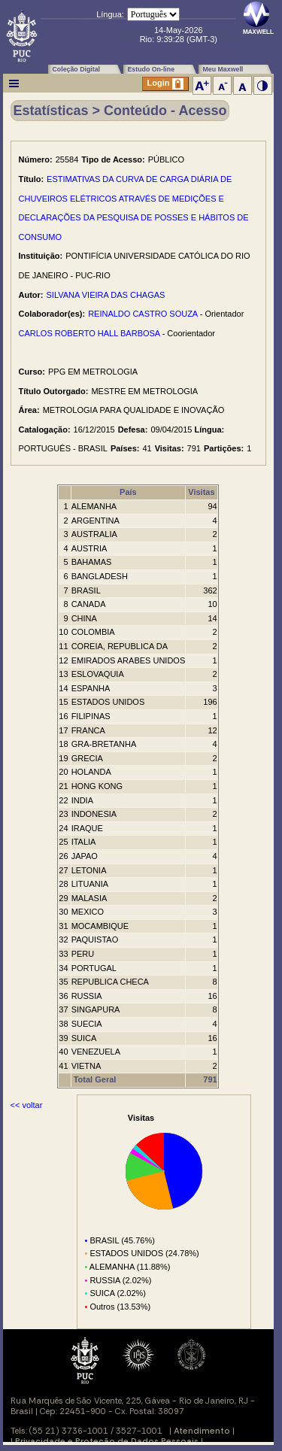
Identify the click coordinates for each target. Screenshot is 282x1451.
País (128, 491)
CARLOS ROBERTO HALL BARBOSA (89, 333)
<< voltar (27, 1104)
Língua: (110, 14)
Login (165, 84)
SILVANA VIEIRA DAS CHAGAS (106, 294)
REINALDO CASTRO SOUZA (142, 313)
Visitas (201, 491)
